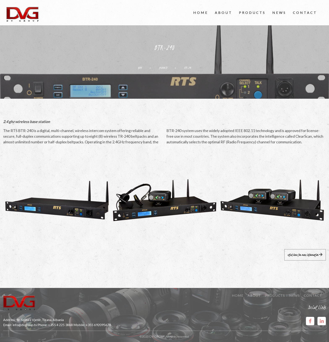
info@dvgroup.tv (25, 325)
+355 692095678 (98, 325)
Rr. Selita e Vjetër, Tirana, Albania (40, 320)
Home (200, 12)
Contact (305, 12)
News (279, 12)
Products (252, 12)
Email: (8, 325)
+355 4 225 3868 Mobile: (67, 325)
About (223, 12)
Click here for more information (305, 255)
